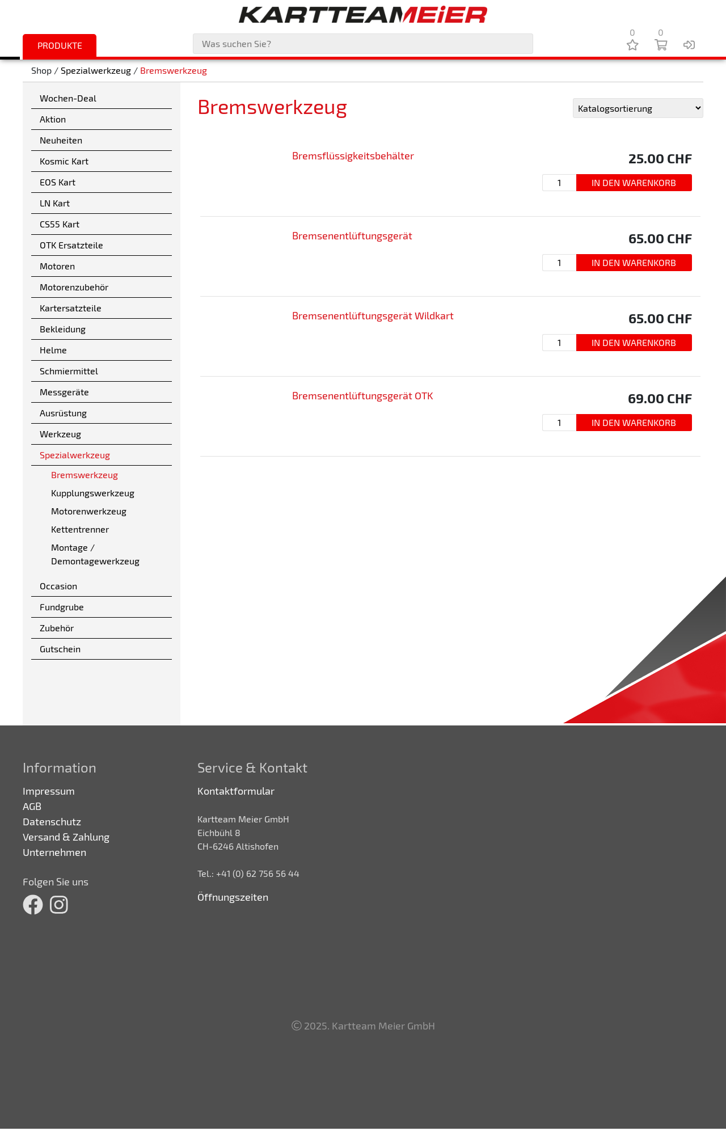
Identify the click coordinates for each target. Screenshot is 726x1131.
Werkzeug (60, 433)
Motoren (57, 265)
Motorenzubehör (74, 286)
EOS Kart (57, 181)
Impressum (49, 790)
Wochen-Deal (68, 97)
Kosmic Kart (64, 160)
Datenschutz (52, 821)
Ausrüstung (63, 412)
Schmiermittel (69, 370)
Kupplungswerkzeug (92, 492)
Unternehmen (54, 852)
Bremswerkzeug (173, 70)
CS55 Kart (59, 223)
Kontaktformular (236, 790)
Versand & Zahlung (66, 836)
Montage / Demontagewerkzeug (95, 554)
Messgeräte (64, 391)
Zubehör (57, 627)
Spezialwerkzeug (96, 70)
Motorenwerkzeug (88, 510)
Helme (53, 349)
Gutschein (60, 648)
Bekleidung (63, 328)
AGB (32, 806)
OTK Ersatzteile (71, 244)
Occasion (58, 585)
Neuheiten (61, 139)
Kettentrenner (80, 529)
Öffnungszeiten (232, 897)
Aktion (53, 118)
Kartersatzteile (71, 307)
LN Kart (55, 202)
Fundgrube (62, 606)
